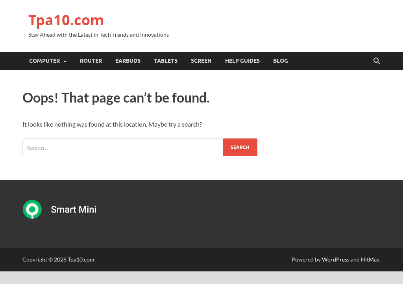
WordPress (335, 259)
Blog (280, 61)
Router (91, 61)
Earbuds (127, 61)
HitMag (370, 259)
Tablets (165, 61)
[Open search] (377, 61)
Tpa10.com (66, 20)
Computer (44, 61)
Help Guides (242, 61)
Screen (201, 61)
